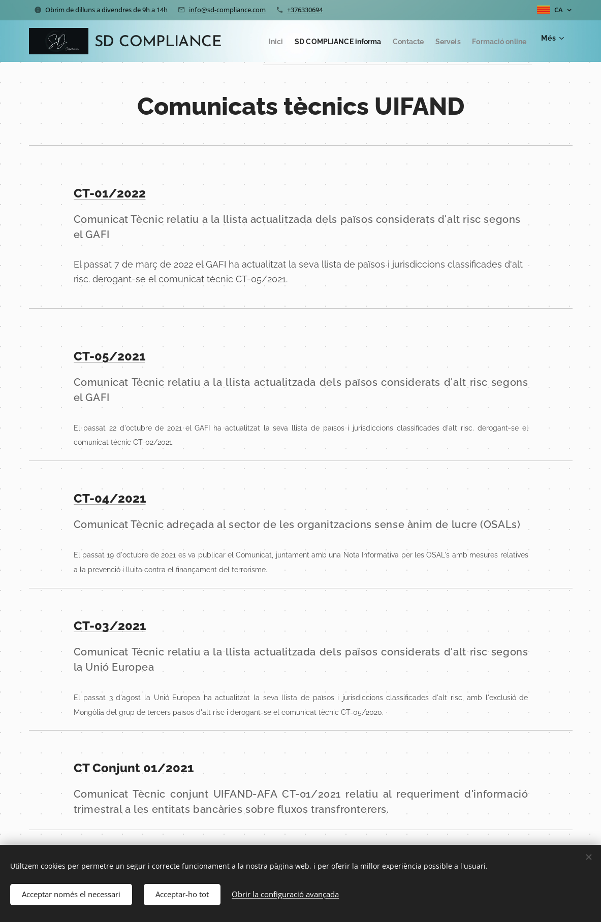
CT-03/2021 (109, 625)
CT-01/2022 (109, 193)
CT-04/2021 (109, 498)
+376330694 (305, 9)
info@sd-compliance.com (227, 9)
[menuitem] (307, 41)
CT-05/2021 (109, 356)
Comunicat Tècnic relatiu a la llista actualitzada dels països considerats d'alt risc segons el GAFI (297, 227)
